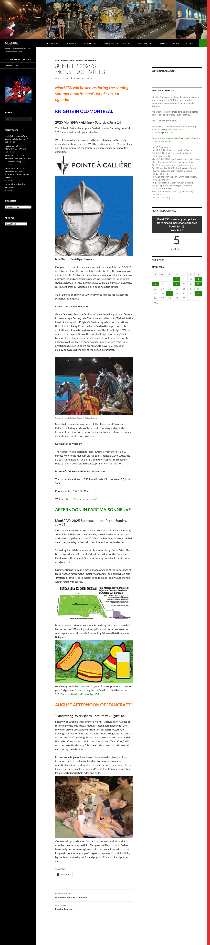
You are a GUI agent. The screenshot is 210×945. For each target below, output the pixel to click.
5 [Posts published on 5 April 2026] (155, 283)
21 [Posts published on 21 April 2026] (169, 293)
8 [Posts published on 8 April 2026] (176, 283)
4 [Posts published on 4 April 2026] (198, 279)
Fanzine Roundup (94, 907)
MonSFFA (11, 43)
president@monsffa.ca (163, 132)
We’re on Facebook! (164, 70)
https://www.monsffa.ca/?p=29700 (178, 138)
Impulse (175, 43)
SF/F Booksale (52, 43)
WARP (162, 43)
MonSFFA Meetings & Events (18, 59)
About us (190, 43)
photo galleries (145, 43)
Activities (126, 43)
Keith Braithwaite (82, 78)
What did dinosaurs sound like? (94, 895)
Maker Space (110, 43)
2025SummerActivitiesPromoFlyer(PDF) (78, 694)
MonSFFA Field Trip (86, 60)
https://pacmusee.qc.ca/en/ (81, 498)
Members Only (90, 43)
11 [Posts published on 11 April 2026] (198, 283)
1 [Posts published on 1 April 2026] (176, 279)
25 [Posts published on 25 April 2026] (198, 293)
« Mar (155, 302)
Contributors (70, 43)
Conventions (11, 65)
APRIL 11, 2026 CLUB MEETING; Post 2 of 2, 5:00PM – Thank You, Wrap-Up (18, 158)
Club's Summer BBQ (65, 60)
